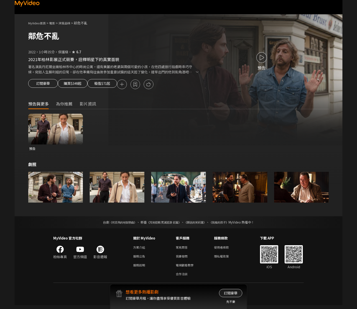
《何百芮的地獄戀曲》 (117, 223)
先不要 (230, 301)
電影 (55, 23)
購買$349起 (78, 85)
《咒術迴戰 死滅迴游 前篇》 (163, 223)
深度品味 (69, 23)
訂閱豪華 (43, 85)
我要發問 (182, 258)
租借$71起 (113, 85)
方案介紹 (140, 248)
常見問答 (182, 248)
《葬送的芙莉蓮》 (198, 223)
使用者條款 (225, 248)
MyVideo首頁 (38, 23)
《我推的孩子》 (225, 223)
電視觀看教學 (186, 267)
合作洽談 (182, 277)
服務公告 (140, 258)
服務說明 (140, 267)
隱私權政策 (225, 258)
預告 (32, 149)
